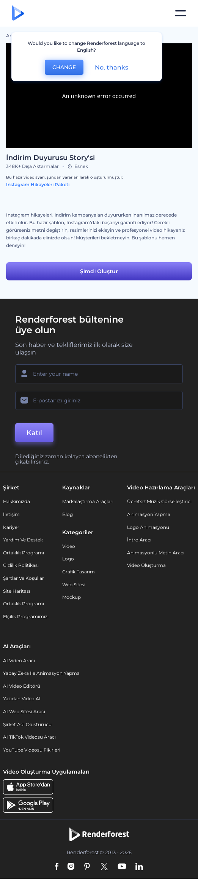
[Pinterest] (87, 867)
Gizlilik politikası (21, 565)
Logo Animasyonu (148, 527)
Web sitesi (73, 584)
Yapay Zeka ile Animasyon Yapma (41, 673)
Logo (68, 559)
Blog (67, 514)
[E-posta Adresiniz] (99, 400)
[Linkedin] (139, 867)
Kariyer (11, 527)
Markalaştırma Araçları (87, 501)
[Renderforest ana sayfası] (18, 13)
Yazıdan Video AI (22, 698)
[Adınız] (99, 373)
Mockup (71, 597)
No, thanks (111, 67)
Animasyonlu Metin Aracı (155, 552)
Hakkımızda (16, 501)
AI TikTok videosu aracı (29, 737)
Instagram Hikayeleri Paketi (37, 184)
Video (68, 546)
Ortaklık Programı (23, 552)
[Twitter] (104, 867)
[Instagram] (71, 867)
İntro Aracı (139, 540)
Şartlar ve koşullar (23, 578)
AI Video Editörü (21, 686)
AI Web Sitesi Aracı (24, 711)
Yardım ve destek (23, 540)
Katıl (34, 433)
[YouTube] (122, 867)
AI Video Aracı (19, 660)
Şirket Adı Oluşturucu (27, 724)
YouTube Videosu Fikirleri (31, 750)
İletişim (11, 514)
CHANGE (64, 67)
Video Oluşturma (146, 565)
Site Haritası (16, 591)
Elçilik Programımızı (26, 616)
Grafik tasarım (78, 571)
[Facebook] (56, 867)
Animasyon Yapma (148, 514)
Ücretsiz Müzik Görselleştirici (159, 501)
